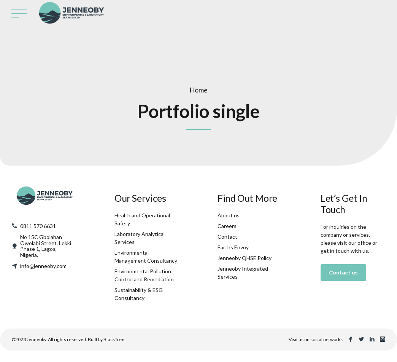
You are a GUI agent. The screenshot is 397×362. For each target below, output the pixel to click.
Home (198, 90)
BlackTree (113, 339)
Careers (227, 226)
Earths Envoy (233, 247)
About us (229, 215)
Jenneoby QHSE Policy (245, 258)
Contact (227, 236)
